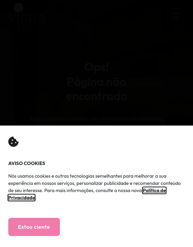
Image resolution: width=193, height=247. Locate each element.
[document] (96, 123)
